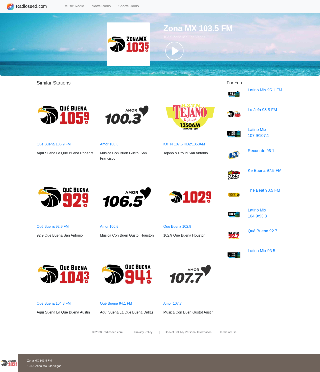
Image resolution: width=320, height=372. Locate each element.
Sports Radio (130, 6)
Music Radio (76, 6)
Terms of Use (228, 332)
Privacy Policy (143, 332)
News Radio (103, 6)
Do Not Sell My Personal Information (188, 332)
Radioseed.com (31, 7)
